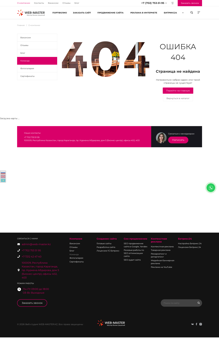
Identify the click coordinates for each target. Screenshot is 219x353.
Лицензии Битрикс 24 (189, 247)
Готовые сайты (104, 243)
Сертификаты (27, 76)
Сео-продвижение (135, 238)
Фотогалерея (27, 68)
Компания (76, 238)
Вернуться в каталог (178, 98)
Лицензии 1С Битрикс (108, 250)
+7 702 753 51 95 (31, 250)
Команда (25, 60)
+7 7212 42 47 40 (31, 256)
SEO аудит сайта (132, 260)
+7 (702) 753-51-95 (152, 3)
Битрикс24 (185, 238)
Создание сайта (107, 238)
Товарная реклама (160, 250)
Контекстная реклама (159, 240)
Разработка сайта (106, 247)
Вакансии (53, 3)
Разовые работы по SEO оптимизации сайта (134, 253)
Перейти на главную (178, 90)
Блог (76, 3)
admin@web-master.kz (36, 244)
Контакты (39, 3)
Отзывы (66, 3)
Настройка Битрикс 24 (190, 243)
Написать (178, 139)
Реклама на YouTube (161, 267)
